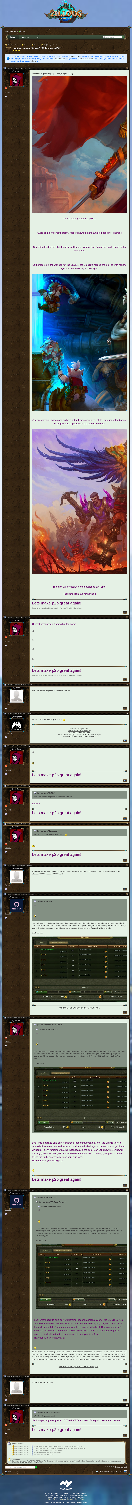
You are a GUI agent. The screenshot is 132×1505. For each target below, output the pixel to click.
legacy (17, 1461)
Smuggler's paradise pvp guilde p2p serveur (95, 1461)
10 (127, 1017)
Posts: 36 (8, 92)
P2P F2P (32, 1461)
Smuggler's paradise (75, 1461)
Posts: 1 (7, 885)
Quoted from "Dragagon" (47, 831)
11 (127, 1190)
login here (33, 61)
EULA (49, 1499)
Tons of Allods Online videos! (78, 731)
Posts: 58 (8, 914)
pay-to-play (64, 1461)
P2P (28, 1461)
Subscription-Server (26, 1462)
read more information (87, 59)
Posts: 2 (7, 704)
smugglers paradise (116, 1461)
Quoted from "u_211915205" (49, 1412)
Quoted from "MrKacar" (47, 901)
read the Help (74, 56)
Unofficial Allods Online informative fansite (78, 736)
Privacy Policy (58, 1499)
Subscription (16, 1462)
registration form (59, 59)
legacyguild (22, 1461)
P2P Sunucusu (48, 1461)
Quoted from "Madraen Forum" (50, 1025)
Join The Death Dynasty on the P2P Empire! (78, 1008)
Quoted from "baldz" (45, 793)
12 (127, 1376)
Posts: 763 (8, 733)
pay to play (57, 1461)
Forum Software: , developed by (66, 1502)
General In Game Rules (75, 1499)
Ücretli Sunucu (37, 1462)
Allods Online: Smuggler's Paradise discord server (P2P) (78, 734)
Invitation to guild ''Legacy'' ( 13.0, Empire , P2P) (37, 48)
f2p (13, 1461)
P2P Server (39, 1461)
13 (127, 1405)
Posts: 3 (7, 1396)
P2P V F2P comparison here (79, 733)
